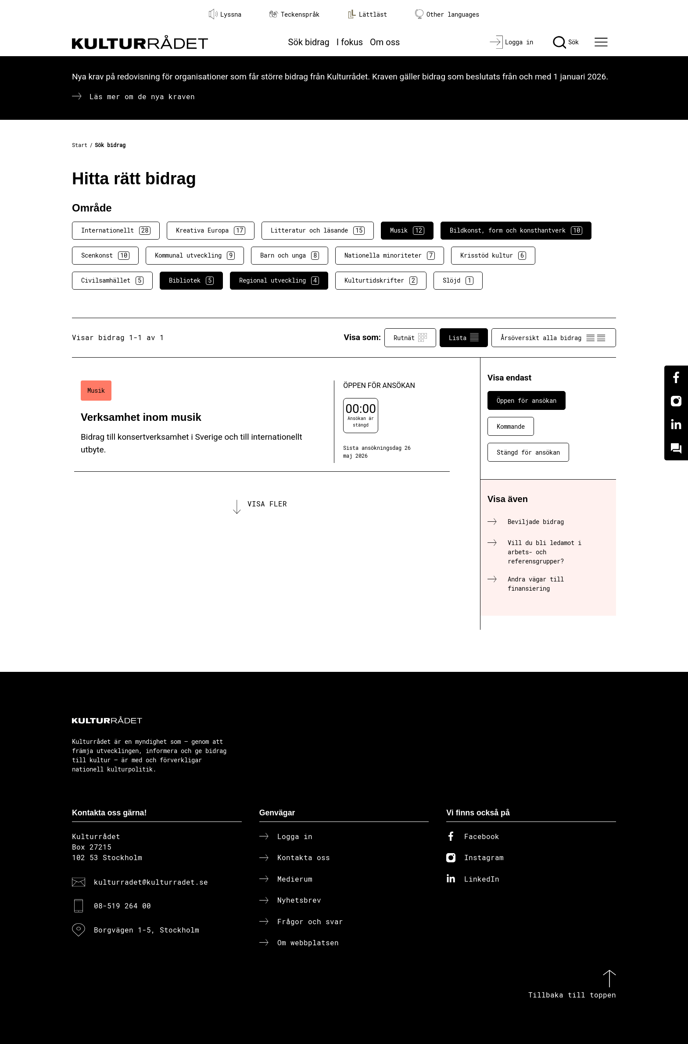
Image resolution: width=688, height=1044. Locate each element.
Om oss (385, 42)
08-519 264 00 (122, 905)
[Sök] (565, 42)
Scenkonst (105, 255)
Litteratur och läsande (318, 230)
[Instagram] (676, 401)
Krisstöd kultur (493, 255)
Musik (407, 230)
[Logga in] (511, 42)
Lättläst (367, 14)
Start (79, 144)
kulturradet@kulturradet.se (151, 881)
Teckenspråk (294, 14)
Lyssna (225, 14)
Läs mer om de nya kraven (142, 96)
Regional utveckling (279, 280)
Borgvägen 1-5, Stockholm (146, 929)
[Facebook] (676, 377)
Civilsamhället (112, 280)
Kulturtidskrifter (380, 280)
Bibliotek (191, 280)
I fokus (350, 42)
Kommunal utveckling (195, 255)
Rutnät (410, 337)
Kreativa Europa (210, 230)
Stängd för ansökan (528, 452)
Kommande (511, 426)
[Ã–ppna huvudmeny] (602, 42)
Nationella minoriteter (389, 255)
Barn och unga (289, 255)
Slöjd (458, 280)
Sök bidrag (309, 42)
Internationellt (115, 230)
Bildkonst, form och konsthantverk (516, 230)
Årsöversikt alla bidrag (554, 337)
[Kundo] (676, 448)
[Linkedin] (676, 425)
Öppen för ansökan (526, 400)
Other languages (447, 14)
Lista (464, 337)
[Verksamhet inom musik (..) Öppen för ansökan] (262, 422)
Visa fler (267, 503)
